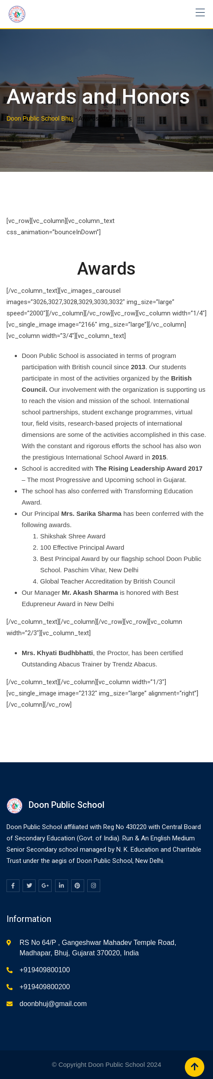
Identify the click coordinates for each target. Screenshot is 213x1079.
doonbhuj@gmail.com (53, 1003)
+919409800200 (45, 986)
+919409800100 (45, 970)
